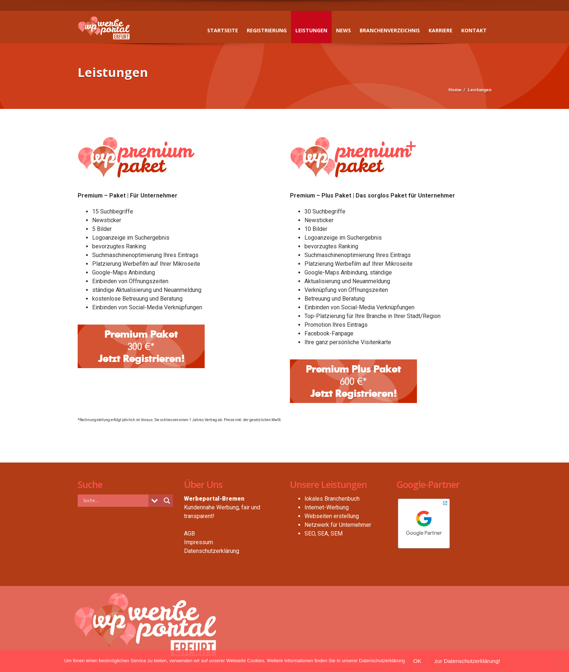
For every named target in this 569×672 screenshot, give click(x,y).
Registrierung (267, 30)
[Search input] (115, 500)
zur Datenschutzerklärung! (467, 661)
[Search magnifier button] (167, 500)
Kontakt (474, 30)
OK (417, 661)
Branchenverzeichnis (390, 30)
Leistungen (311, 30)
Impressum (198, 542)
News (343, 30)
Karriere (441, 30)
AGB (189, 533)
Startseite (222, 30)
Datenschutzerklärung (211, 550)
